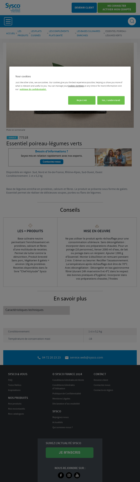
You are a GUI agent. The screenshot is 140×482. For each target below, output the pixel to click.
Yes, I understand (111, 100)
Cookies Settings (76, 85)
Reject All (81, 100)
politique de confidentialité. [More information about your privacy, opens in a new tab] (33, 89)
